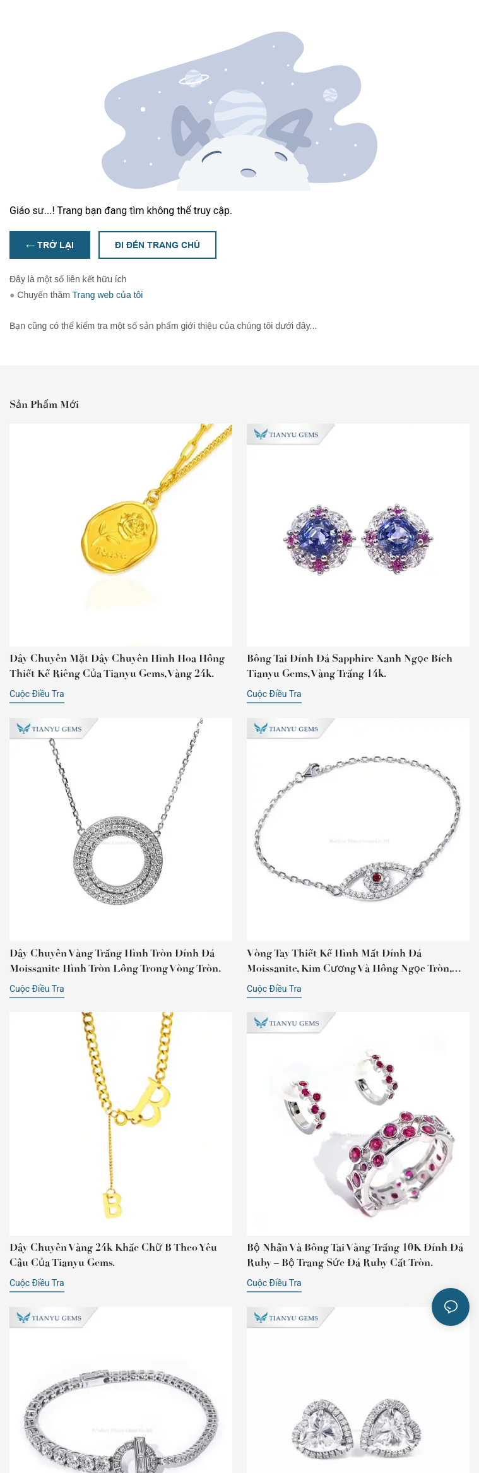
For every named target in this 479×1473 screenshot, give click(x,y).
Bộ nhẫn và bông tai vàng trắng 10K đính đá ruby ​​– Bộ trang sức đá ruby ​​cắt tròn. (355, 1255)
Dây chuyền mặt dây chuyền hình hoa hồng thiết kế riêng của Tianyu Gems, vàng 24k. (117, 666)
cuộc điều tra (36, 694)
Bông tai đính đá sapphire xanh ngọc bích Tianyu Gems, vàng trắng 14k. (349, 666)
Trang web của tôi (107, 295)
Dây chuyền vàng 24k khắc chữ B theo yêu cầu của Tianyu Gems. (113, 1255)
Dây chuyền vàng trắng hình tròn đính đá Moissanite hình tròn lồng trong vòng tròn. (115, 960)
